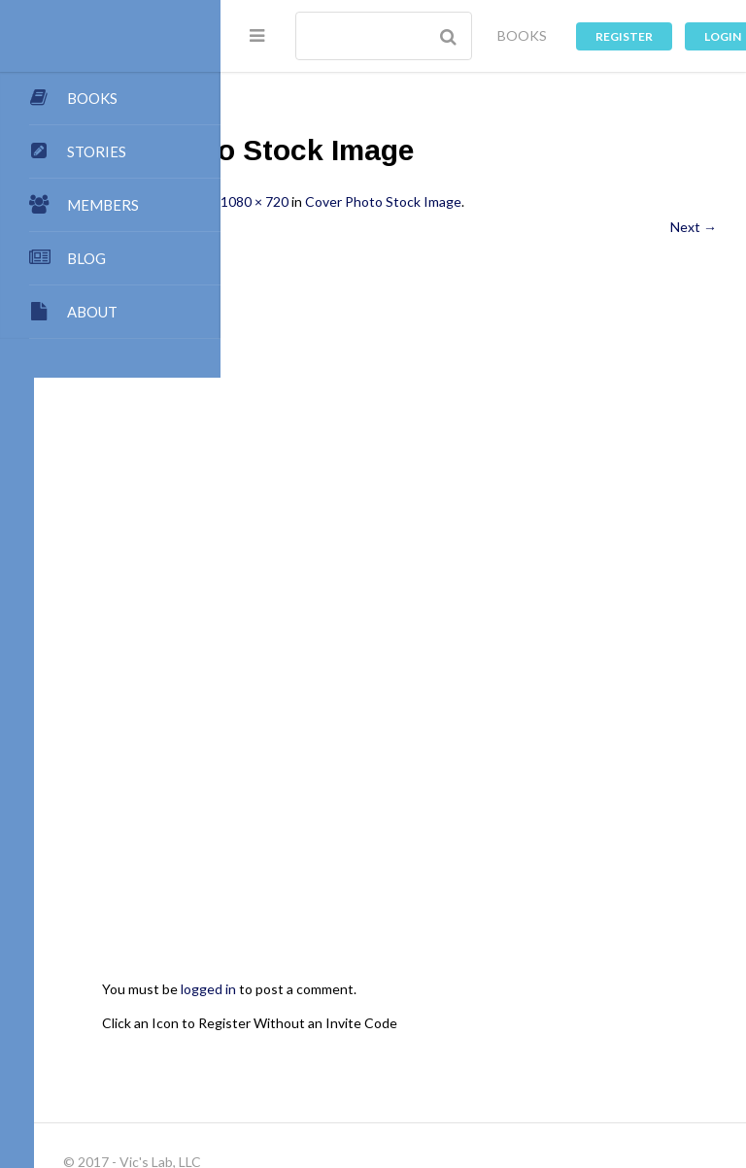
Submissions (424, 1014)
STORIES (96, 151)
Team (497, 1014)
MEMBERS (103, 205)
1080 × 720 (441, 201)
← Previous (285, 226)
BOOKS (522, 35)
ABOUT (92, 311)
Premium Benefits (462, 1052)
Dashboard (283, 1052)
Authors (448, 1032)
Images (381, 1070)
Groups (618, 1052)
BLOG (86, 258)
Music (500, 1070)
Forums (272, 1070)
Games (443, 1070)
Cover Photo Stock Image (570, 201)
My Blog (325, 1032)
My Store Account (546, 1032)
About (269, 1014)
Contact (614, 1014)
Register (624, 36)
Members (361, 1052)
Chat (327, 1070)
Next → (693, 226)
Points (551, 1014)
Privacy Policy (576, 1070)
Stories (556, 1052)
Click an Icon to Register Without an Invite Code (436, 835)
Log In (396, 1090)
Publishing (337, 1014)
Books (386, 1032)
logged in (395, 802)
